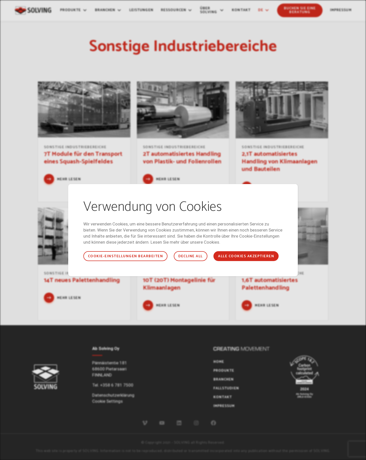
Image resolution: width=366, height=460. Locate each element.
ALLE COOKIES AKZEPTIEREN (246, 256)
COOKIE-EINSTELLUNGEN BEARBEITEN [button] (125, 256)
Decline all (190, 256)
